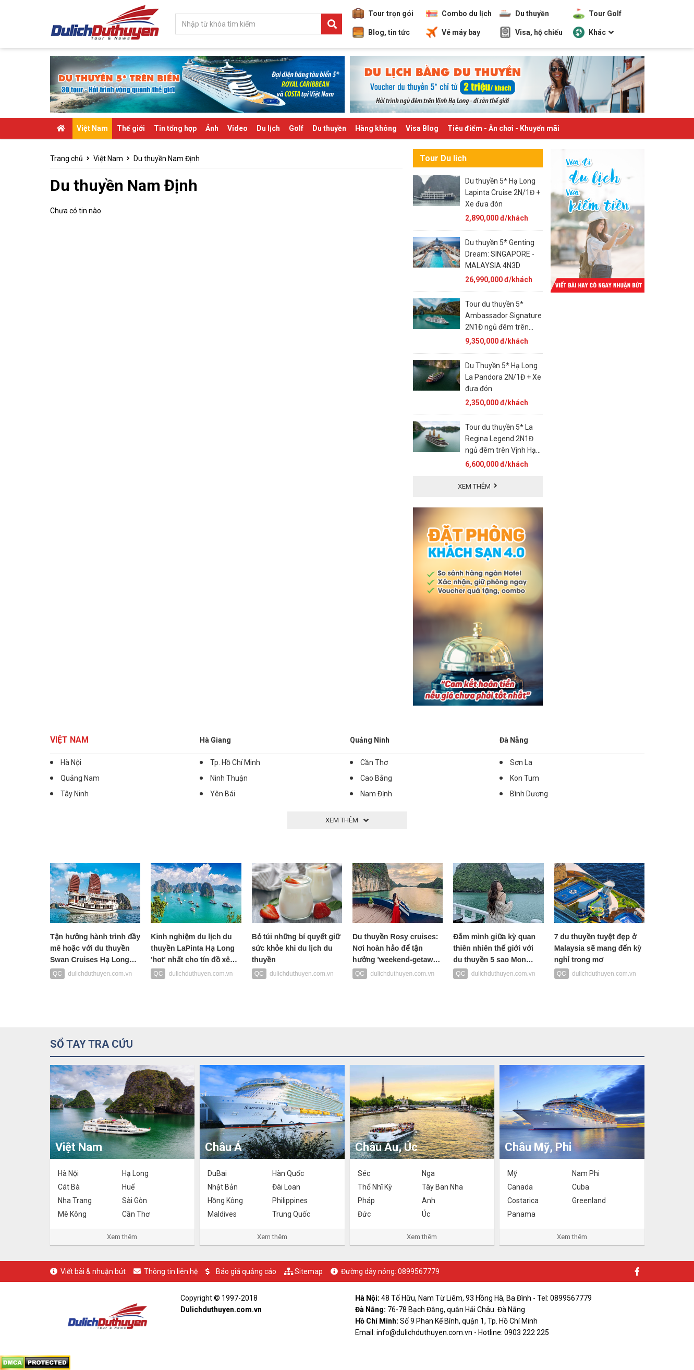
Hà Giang (215, 740)
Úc (426, 1214)
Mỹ (512, 1173)
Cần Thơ (374, 762)
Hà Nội (70, 762)
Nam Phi (586, 1173)
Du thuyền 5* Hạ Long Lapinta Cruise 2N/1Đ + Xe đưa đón (502, 192)
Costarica (523, 1200)
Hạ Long (135, 1173)
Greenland (589, 1200)
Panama (521, 1214)
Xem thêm (122, 1237)
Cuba (580, 1187)
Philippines (290, 1200)
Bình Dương (529, 794)
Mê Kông (72, 1214)
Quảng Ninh (369, 740)
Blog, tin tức (381, 32)
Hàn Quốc (288, 1173)
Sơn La (521, 762)
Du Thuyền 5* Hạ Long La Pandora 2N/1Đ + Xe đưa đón (503, 377)
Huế (128, 1187)
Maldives (222, 1214)
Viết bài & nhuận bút (93, 1271)
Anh (428, 1200)
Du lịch (268, 128)
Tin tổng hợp (175, 128)
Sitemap (309, 1271)
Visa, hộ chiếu (531, 32)
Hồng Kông (225, 1200)
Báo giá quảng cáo (246, 1271)
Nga (428, 1173)
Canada (520, 1187)
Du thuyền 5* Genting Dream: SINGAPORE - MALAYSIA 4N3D (499, 254)
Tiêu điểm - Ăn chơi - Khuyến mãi (503, 128)
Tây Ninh (74, 794)
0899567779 (419, 1271)
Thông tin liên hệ (171, 1271)
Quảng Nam (80, 778)
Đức (364, 1214)
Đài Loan (286, 1187)
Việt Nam (92, 128)
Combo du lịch (459, 13)
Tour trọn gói (382, 13)
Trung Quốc (291, 1214)
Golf (296, 128)
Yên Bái (222, 794)
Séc (364, 1173)
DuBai (217, 1173)
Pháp (366, 1200)
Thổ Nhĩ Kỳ (375, 1187)
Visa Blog (422, 128)
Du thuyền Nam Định (166, 158)
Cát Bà (69, 1187)
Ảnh (211, 128)
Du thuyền (524, 13)
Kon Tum (524, 778)
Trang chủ (66, 158)
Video (237, 128)
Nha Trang (75, 1200)
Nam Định (376, 794)
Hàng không (376, 128)
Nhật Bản (223, 1187)
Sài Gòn (134, 1200)
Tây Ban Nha (442, 1187)
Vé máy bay (453, 32)
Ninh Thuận (229, 778)
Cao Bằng (376, 778)
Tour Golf (597, 13)
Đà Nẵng (514, 740)
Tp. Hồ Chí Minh (235, 762)
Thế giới (131, 128)
